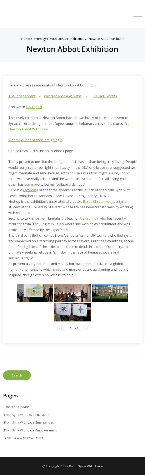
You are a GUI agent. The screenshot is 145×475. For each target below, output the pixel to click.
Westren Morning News (62, 96)
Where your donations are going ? (35, 140)
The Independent (21, 96)
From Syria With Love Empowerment (30, 430)
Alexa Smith (89, 218)
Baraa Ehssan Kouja (98, 201)
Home (25, 38)
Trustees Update (16, 407)
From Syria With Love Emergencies (29, 422)
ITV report (34, 107)
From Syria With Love (86, 466)
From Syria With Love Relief (23, 438)
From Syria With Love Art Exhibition (59, 38)
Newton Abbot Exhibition (106, 38)
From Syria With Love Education (26, 414)
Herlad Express (105, 96)
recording (30, 190)
